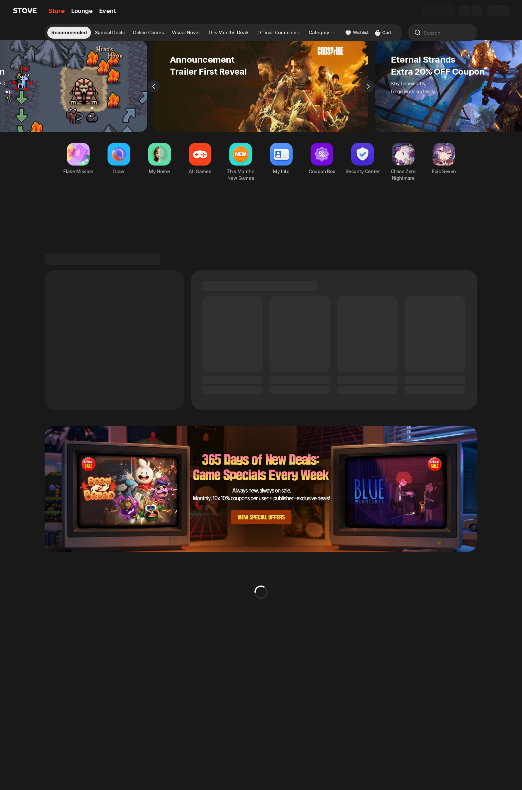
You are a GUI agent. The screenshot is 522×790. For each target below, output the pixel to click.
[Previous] (154, 95)
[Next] (368, 95)
